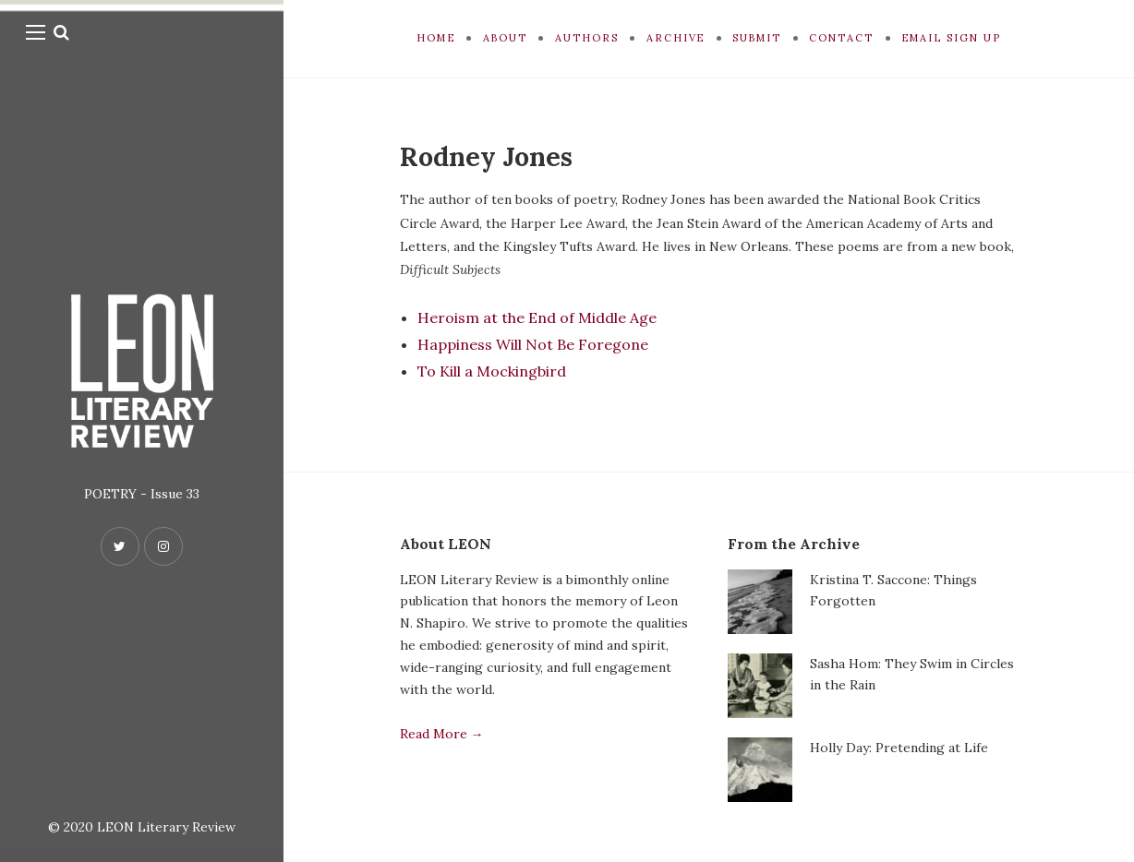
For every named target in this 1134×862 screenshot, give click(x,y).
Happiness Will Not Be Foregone (532, 344)
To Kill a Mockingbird (491, 371)
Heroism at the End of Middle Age (537, 317)
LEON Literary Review (166, 827)
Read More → (442, 733)
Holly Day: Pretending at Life (899, 747)
